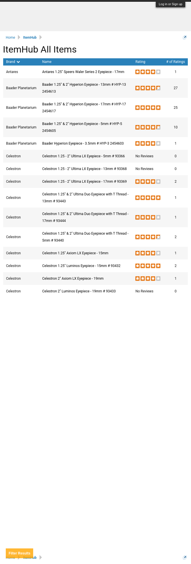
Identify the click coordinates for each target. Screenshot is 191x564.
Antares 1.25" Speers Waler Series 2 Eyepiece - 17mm (83, 72)
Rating (140, 62)
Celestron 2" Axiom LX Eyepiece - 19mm (73, 279)
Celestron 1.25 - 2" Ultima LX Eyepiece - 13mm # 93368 (84, 169)
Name (46, 62)
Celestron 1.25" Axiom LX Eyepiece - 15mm (75, 253)
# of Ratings (175, 62)
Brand (13, 62)
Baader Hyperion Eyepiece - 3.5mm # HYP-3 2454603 (83, 143)
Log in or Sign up (170, 4)
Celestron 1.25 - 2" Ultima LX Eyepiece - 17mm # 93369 (84, 182)
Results (19, 553)
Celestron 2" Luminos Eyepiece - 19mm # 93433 (79, 291)
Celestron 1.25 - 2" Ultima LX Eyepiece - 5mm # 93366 (83, 156)
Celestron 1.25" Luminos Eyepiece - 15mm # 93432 (81, 266)
